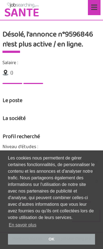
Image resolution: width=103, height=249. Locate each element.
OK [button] (52, 239)
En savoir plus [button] (23, 225)
